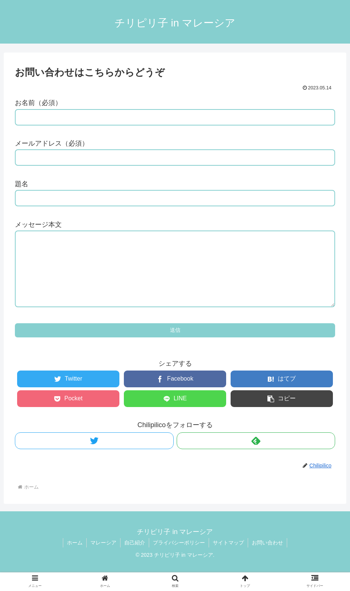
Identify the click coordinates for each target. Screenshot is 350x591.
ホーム (75, 557)
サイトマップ (228, 557)
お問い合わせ (267, 557)
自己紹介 (134, 557)
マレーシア (103, 557)
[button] (282, 413)
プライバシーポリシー (179, 557)
